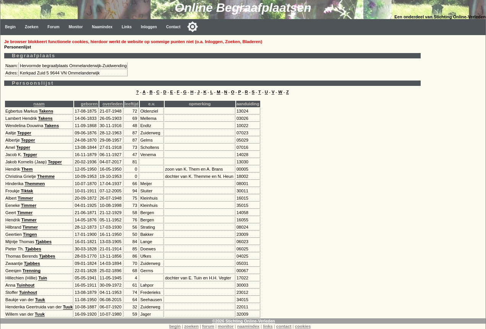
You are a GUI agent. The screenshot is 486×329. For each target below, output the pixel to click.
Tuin (42, 278)
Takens (46, 111)
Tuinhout (25, 285)
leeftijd (131, 104)
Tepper (24, 133)
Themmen (34, 183)
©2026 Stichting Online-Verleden (243, 321)
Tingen (30, 234)
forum (208, 326)
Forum (53, 27)
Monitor (76, 27)
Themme (46, 176)
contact (284, 326)
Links (126, 27)
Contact (173, 27)
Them (27, 169)
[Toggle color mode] (192, 26)
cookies (303, 326)
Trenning (31, 270)
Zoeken (31, 27)
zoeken (191, 326)
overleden (112, 104)
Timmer (25, 198)
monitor (226, 326)
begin (175, 326)
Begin (10, 27)
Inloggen (149, 27)
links (268, 326)
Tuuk (40, 299)
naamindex (248, 326)
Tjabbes (44, 241)
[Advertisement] (455, 149)
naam (39, 104)
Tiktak (27, 191)
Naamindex (102, 27)
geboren (89, 104)
